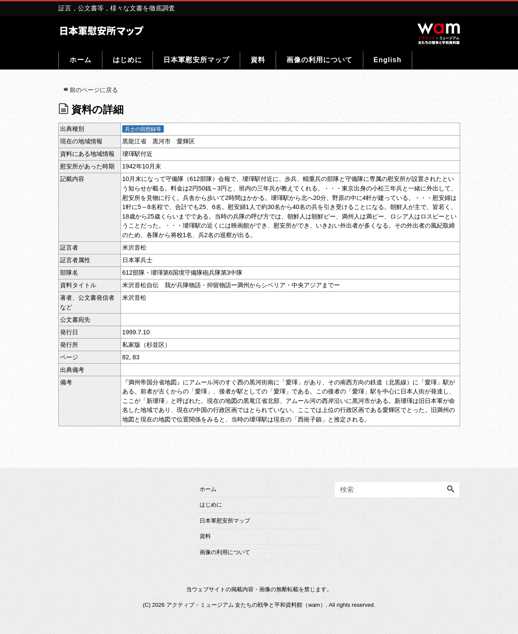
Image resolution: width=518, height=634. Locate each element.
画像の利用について (319, 59)
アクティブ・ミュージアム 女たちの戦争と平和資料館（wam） (246, 605)
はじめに (127, 59)
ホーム (81, 59)
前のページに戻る (90, 89)
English (388, 59)
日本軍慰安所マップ (196, 59)
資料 (258, 59)
